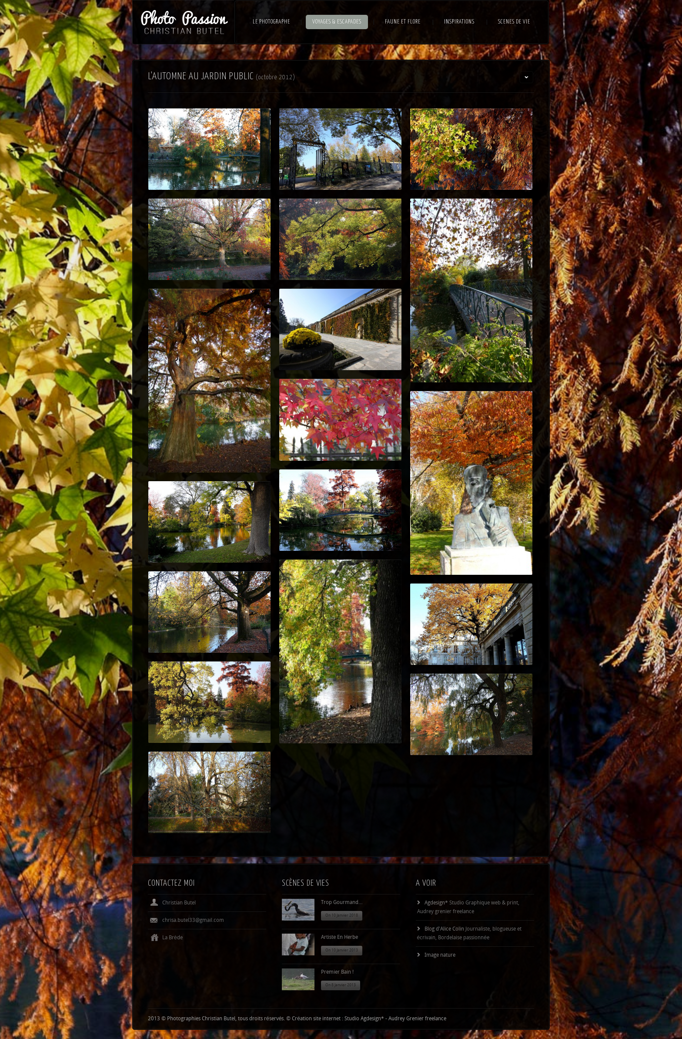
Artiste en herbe (339, 937)
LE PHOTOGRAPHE (271, 22)
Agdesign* (436, 903)
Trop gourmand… (342, 902)
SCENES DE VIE (514, 22)
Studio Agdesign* (364, 1019)
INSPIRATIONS (459, 22)
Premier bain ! (337, 972)
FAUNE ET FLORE (403, 22)
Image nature (440, 955)
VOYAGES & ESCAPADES (336, 22)
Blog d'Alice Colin (444, 929)
